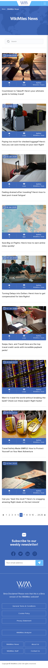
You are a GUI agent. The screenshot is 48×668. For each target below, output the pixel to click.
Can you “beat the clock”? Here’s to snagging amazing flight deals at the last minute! (23, 500)
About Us (35, 644)
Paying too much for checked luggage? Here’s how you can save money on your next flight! (23, 143)
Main (3, 9)
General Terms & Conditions (24, 606)
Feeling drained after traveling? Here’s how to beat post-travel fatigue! (23, 194)
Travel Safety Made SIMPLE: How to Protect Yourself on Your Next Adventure (23, 450)
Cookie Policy (24, 613)
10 (33, 515)
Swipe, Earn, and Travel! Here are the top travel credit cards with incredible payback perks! (22, 347)
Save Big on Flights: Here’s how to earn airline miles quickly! (23, 244)
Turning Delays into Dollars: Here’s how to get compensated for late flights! (23, 295)
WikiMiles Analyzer (24, 632)
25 (41, 515)
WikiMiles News (12, 644)
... (35, 515)
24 (39, 515)
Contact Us (35, 651)
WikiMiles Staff (12, 651)
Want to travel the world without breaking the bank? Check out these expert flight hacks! (23, 399)
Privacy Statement (24, 621)
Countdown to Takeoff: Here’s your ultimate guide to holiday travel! (23, 92)
